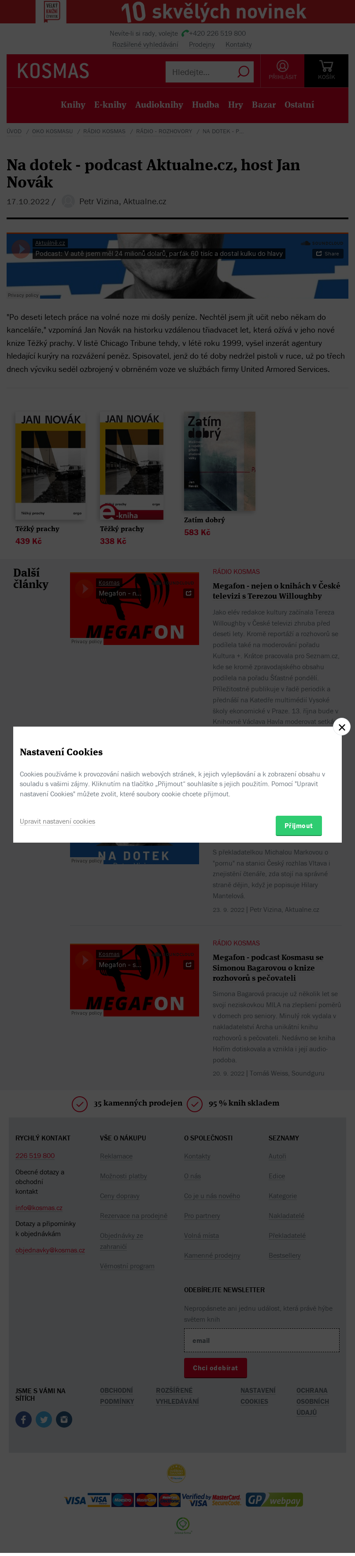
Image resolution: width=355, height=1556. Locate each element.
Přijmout (299, 825)
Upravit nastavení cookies (57, 821)
